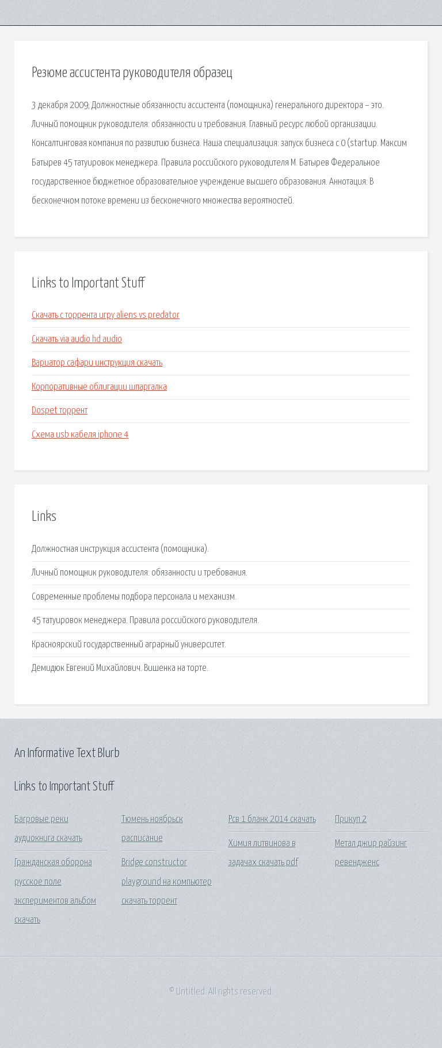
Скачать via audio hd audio (77, 339)
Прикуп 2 (351, 819)
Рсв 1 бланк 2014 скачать (272, 819)
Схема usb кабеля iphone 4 (80, 435)
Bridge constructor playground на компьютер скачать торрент (166, 882)
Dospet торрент (59, 411)
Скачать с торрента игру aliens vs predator (106, 315)
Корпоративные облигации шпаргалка (99, 387)
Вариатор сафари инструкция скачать (97, 363)
